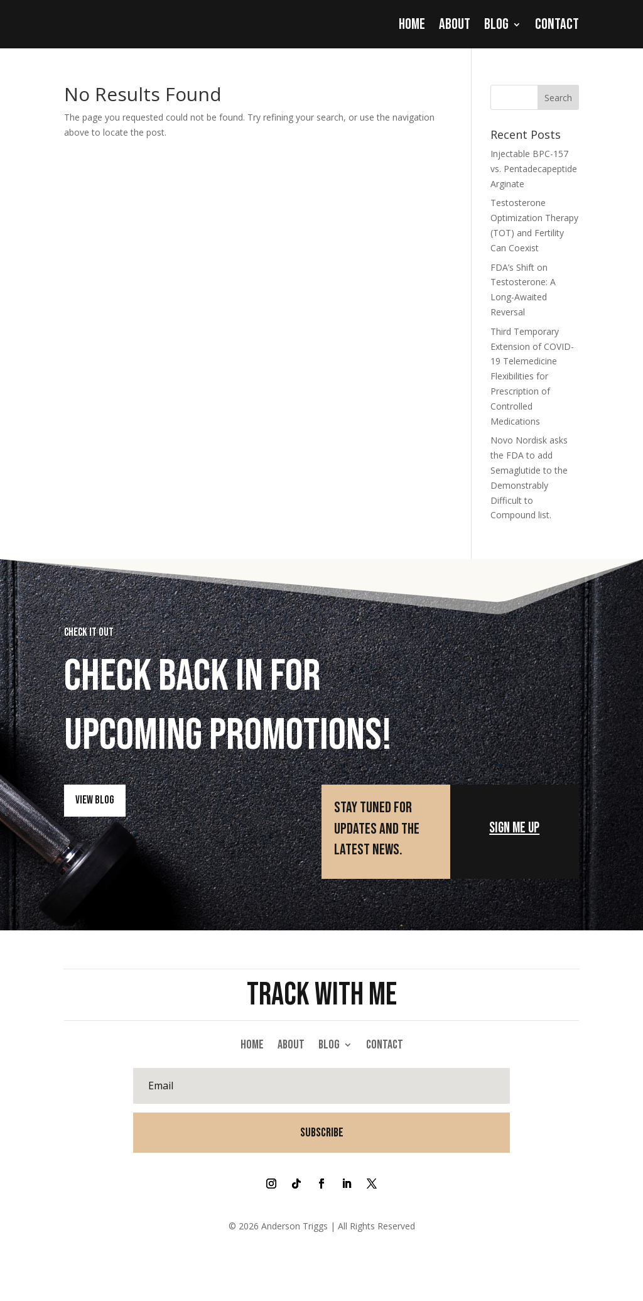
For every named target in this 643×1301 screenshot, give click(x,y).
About (454, 23)
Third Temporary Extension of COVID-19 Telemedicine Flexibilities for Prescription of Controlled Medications (532, 376)
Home (412, 23)
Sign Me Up (514, 827)
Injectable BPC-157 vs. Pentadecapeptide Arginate (533, 168)
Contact (557, 23)
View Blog (94, 799)
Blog (496, 23)
